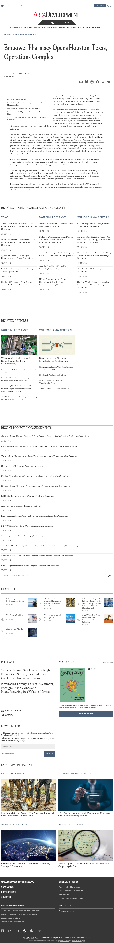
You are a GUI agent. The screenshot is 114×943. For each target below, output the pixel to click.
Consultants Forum (10, 6)
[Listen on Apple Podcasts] (28, 711)
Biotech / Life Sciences (52, 217)
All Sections (110, 27)
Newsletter (7, 887)
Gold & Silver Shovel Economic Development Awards (21, 911)
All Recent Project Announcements (15, 575)
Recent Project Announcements (20, 34)
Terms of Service (77, 941)
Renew (109, 6)
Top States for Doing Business (12, 922)
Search (64, 23)
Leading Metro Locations (10, 918)
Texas (80, 104)
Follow (49, 23)
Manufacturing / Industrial (93, 217)
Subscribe (100, 5)
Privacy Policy (64, 941)
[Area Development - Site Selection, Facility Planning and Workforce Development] (57, 14)
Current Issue (8, 892)
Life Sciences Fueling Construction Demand (24, 108)
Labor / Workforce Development (71, 891)
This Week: (27, 740)
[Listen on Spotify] (28, 715)
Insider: (27, 734)
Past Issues (108, 662)
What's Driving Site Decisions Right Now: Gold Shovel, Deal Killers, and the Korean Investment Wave (26, 674)
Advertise (23, 6)
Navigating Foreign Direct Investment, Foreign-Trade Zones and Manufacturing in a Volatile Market (27, 688)
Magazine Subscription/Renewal (17, 882)
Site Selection (64, 894)
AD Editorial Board (91, 27)
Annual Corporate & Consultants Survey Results (19, 914)
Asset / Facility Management (69, 887)
